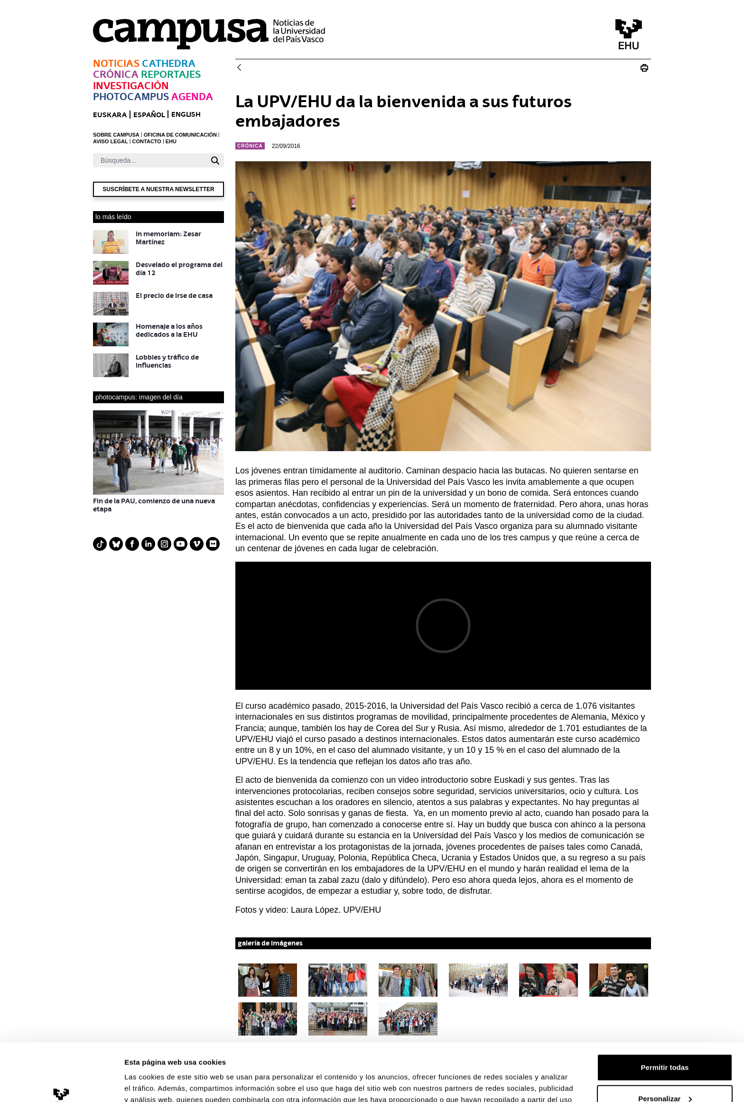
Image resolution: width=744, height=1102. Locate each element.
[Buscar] (149, 160)
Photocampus (131, 96)
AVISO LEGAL (110, 141)
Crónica (116, 74)
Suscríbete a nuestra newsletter (158, 189)
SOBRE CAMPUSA (116, 135)
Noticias (116, 63)
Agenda (192, 96)
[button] (267, 980)
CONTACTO (146, 141)
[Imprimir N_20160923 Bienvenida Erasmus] (644, 67)
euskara (110, 115)
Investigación (131, 86)
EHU (171, 141)
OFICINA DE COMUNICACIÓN (180, 135)
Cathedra (168, 63)
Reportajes (171, 74)
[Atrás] (239, 68)
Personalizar (665, 1044)
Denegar (665, 1076)
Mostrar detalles (152, 1083)
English (186, 114)
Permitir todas (665, 1013)
